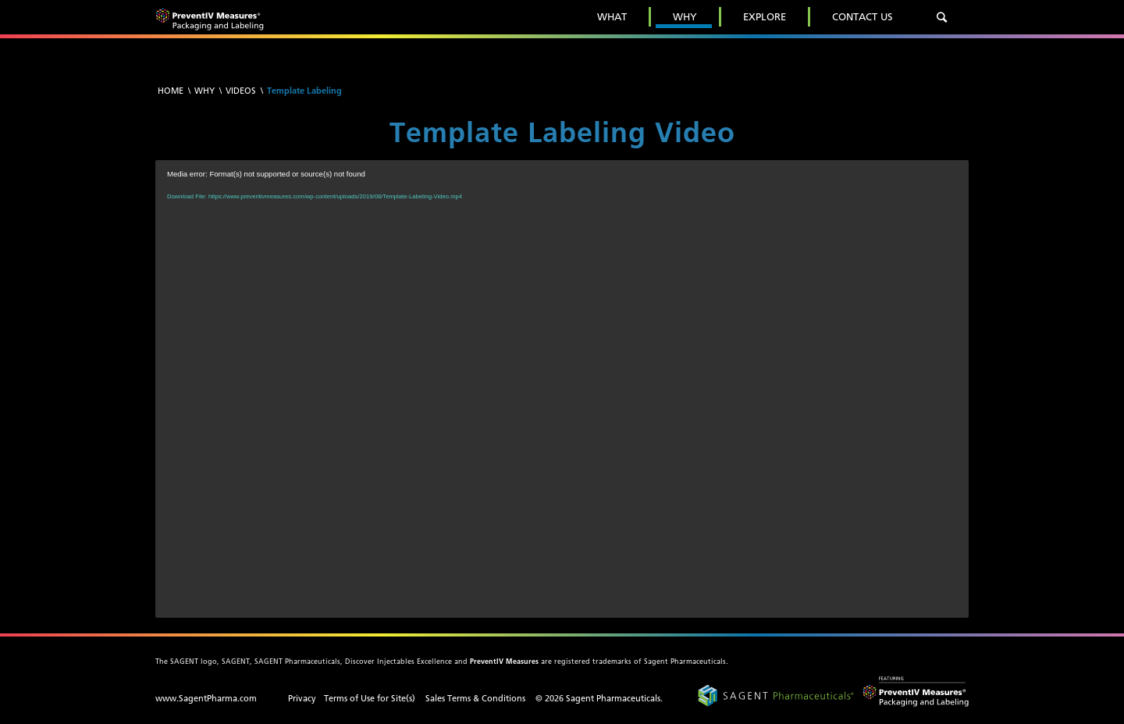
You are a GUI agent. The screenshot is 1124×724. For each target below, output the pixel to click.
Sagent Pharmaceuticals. (614, 698)
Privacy (302, 698)
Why (204, 90)
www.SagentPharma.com (206, 698)
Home (170, 90)
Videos (241, 90)
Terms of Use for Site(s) (369, 698)
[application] (562, 389)
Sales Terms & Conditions (475, 698)
